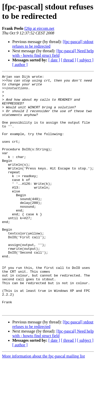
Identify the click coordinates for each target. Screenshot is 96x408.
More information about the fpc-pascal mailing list (43, 403)
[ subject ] (85, 60)
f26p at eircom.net (39, 28)
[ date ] (54, 60)
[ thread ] (68, 60)
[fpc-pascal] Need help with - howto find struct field (53, 53)
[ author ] (20, 64)
